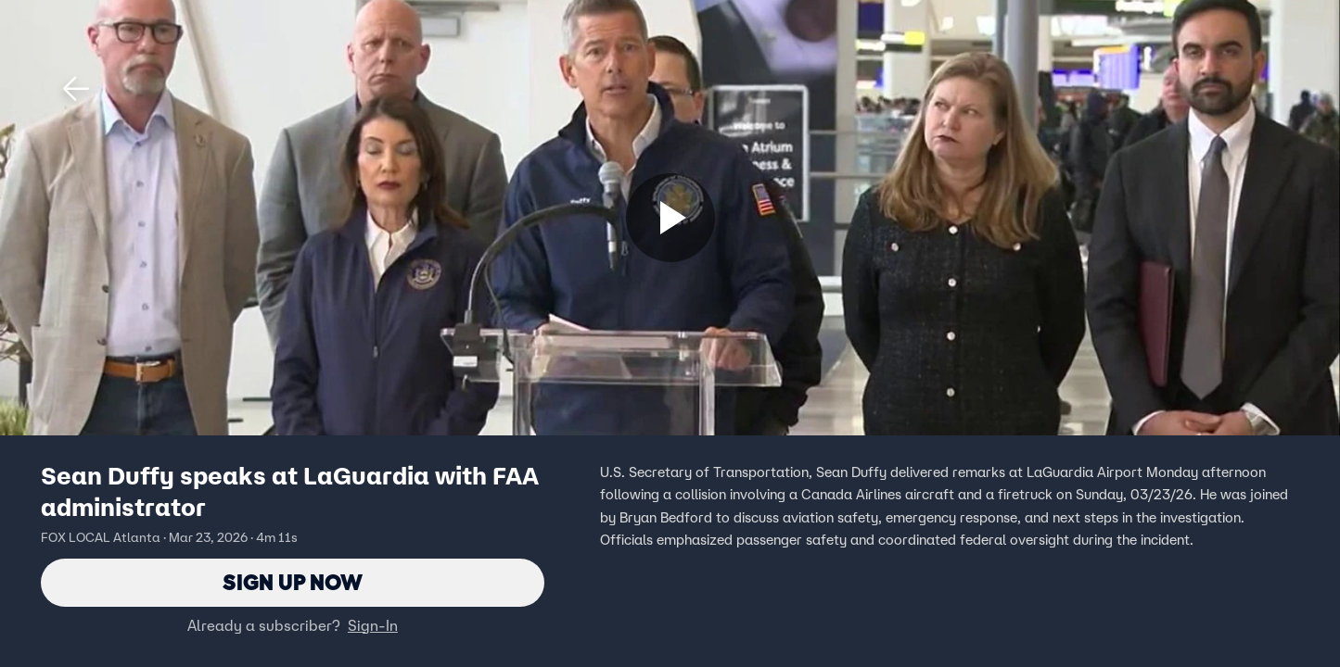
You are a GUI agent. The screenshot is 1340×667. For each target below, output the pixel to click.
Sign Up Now (293, 582)
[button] (76, 89)
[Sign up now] (670, 217)
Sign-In (373, 625)
